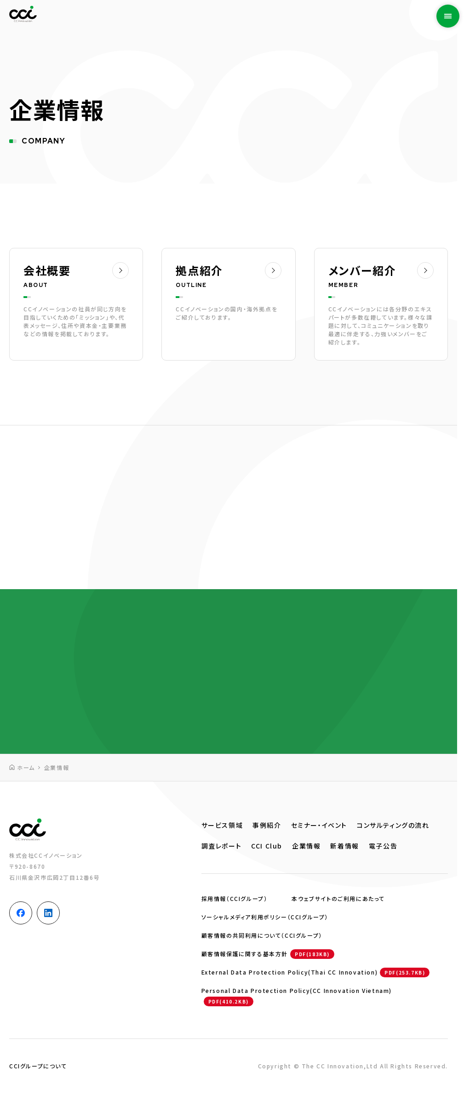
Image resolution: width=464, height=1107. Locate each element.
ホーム (26, 767)
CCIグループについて (38, 1066)
